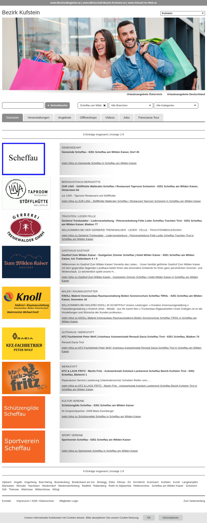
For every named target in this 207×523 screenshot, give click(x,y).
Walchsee (27, 489)
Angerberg (30, 482)
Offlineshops (88, 117)
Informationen (171, 517)
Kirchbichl (139, 482)
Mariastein (8, 485)
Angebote (64, 117)
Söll (4, 489)
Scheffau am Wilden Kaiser (168, 485)
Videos (110, 117)
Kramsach (153, 482)
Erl (129, 482)
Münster (21, 485)
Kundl (176, 482)
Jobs (126, 117)
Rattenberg (99, 485)
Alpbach (7, 482)
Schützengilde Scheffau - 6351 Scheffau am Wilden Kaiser (98, 405)
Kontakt (6, 500)
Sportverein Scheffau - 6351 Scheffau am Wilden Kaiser (96, 439)
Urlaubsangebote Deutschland (186, 94)
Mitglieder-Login (68, 500)
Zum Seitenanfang (194, 500)
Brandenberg (62, 482)
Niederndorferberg (69, 485)
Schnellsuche (59, 105)
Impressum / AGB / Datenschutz (35, 500)
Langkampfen (190, 482)
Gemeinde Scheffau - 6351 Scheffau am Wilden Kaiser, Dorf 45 (100, 152)
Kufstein (166, 482)
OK (149, 517)
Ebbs (112, 482)
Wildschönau (42, 489)
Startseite (12, 117)
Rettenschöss (141, 485)
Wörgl (56, 489)
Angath (18, 482)
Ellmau (121, 482)
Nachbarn (34, 485)
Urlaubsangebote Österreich (144, 94)
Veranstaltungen (38, 117)
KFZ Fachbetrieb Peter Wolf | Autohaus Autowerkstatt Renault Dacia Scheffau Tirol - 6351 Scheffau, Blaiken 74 (130, 336)
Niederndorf (49, 485)
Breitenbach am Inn (83, 482)
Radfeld (86, 485)
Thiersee (14, 489)
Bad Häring (45, 482)
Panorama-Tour (148, 117)
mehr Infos (99, 163)
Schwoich (191, 485)
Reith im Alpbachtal (120, 485)
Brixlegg (102, 482)
